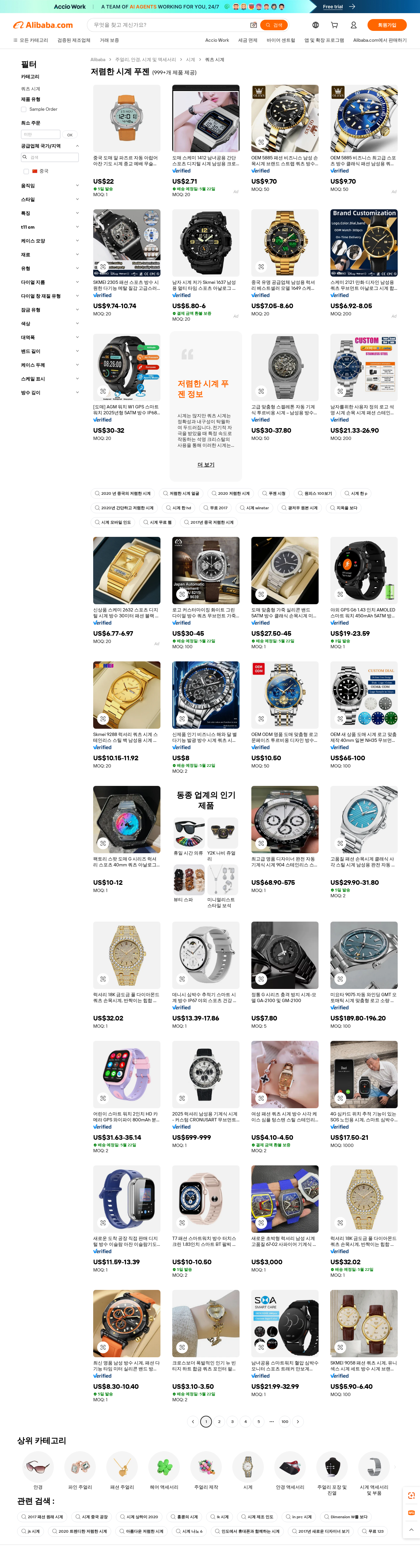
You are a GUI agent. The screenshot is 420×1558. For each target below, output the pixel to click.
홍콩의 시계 (184, 1517)
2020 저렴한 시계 (231, 493)
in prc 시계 (299, 1517)
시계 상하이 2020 (139, 1517)
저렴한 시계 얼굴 (181, 493)
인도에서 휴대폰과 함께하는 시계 (247, 1531)
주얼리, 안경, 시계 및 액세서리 (145, 59)
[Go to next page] (298, 1422)
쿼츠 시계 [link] (214, 59)
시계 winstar (254, 508)
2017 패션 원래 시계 (42, 1517)
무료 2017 (215, 508)
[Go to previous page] (193, 1422)
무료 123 (373, 1531)
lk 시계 (219, 1517)
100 (285, 1421)
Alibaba (98, 59)
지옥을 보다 (343, 508)
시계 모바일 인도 (113, 522)
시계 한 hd (178, 508)
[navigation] (50, 741)
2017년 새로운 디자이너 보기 (320, 1531)
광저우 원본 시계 (300, 508)
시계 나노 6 (189, 1531)
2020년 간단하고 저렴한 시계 (124, 508)
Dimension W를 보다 (346, 1517)
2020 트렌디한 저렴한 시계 (79, 1531)
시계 (190, 59)
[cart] (336, 26)
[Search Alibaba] (169, 25)
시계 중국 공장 (91, 1517)
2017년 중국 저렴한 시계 (209, 522)
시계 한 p (356, 493)
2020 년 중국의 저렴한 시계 (123, 493)
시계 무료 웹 (157, 522)
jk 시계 (30, 1531)
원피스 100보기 (315, 493)
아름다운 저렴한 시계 (141, 1531)
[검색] (274, 25)
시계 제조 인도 (257, 1517)
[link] (411, 1495)
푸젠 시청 (273, 493)
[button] (254, 25)
